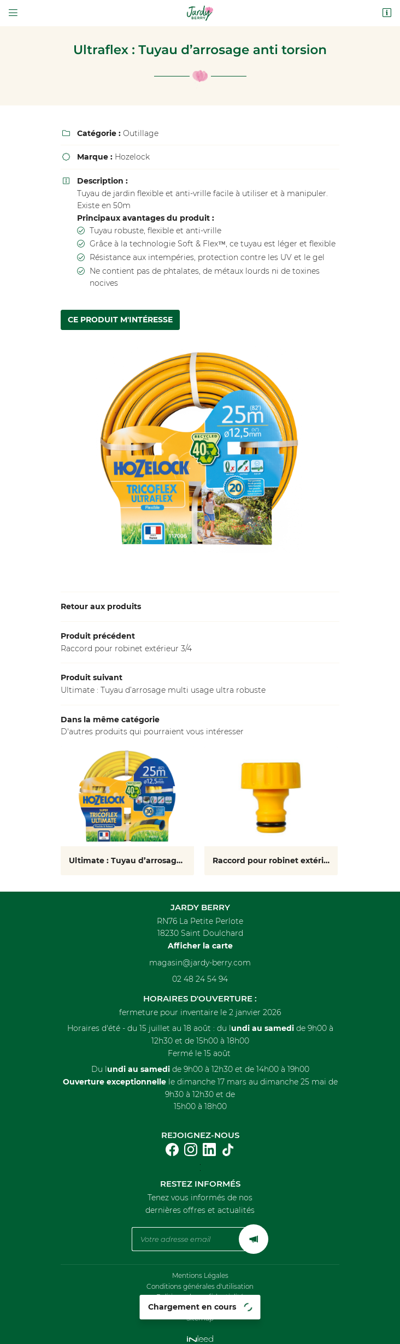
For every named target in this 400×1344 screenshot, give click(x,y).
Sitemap (200, 1311)
